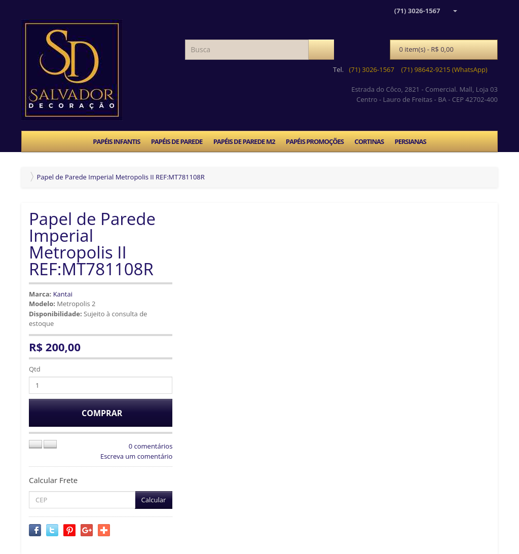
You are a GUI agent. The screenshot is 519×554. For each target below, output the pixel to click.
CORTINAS (369, 141)
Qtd (35, 369)
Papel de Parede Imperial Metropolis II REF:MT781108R (120, 176)
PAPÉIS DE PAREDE (177, 141)
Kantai (62, 294)
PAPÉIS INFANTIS (116, 141)
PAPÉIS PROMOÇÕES (315, 141)
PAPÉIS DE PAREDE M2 (244, 141)
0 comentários (151, 446)
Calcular (153, 499)
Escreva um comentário (136, 456)
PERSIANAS (410, 141)
